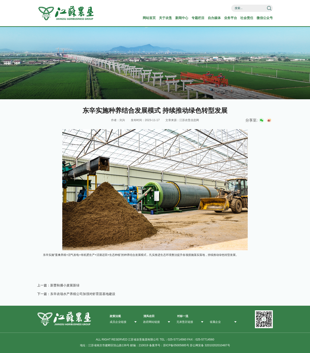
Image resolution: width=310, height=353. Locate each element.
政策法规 (115, 316)
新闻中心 (181, 18)
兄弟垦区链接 (184, 322)
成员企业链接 (118, 322)
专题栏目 (197, 18)
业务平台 (230, 18)
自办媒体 (214, 18)
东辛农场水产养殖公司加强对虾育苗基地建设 (82, 294)
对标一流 (182, 316)
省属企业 (215, 322)
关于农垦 (165, 18)
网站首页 (149, 18)
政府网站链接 (151, 322)
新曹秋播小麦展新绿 (64, 285)
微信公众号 (265, 18)
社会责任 (246, 18)
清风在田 (149, 316)
